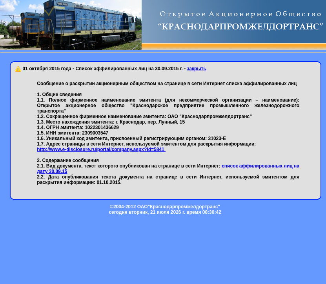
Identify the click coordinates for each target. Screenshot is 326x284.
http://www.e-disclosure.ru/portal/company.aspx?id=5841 (101, 149)
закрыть (196, 68)
